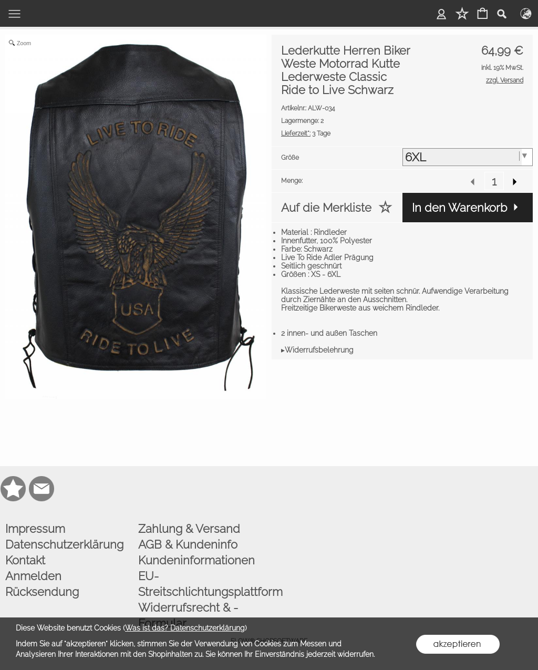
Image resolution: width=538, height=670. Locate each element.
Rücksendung (42, 592)
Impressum (35, 528)
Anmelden (33, 576)
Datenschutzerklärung (64, 544)
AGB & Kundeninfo (187, 544)
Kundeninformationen (196, 560)
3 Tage (305, 133)
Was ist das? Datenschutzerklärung (185, 628)
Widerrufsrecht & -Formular (188, 615)
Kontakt (25, 560)
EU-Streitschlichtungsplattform (202, 584)
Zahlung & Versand (189, 528)
